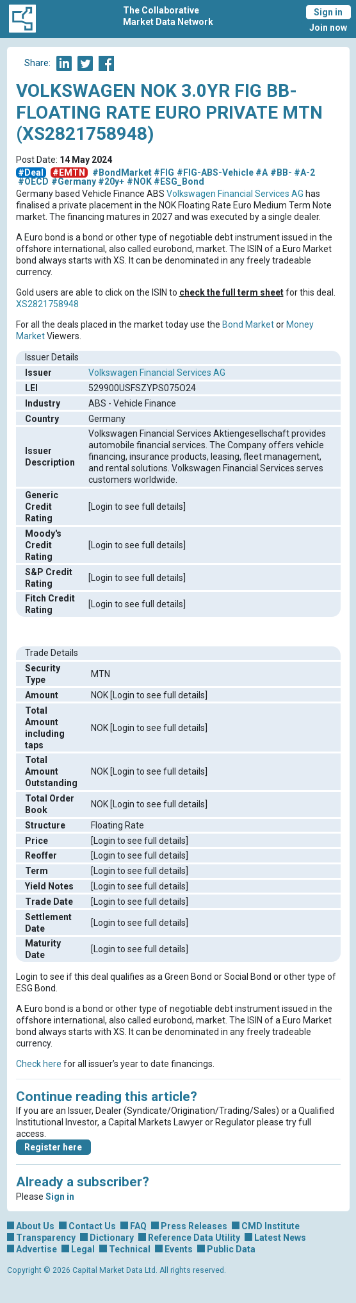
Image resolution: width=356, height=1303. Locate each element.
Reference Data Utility (194, 1237)
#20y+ (111, 181)
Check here (38, 1064)
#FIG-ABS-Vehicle (215, 172)
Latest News (280, 1237)
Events (179, 1249)
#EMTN (69, 172)
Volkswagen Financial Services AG (234, 194)
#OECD (33, 181)
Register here (53, 1147)
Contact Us (92, 1226)
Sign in (328, 12)
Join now (328, 27)
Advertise (36, 1249)
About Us (35, 1226)
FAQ (138, 1226)
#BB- (281, 172)
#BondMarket (122, 172)
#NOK (139, 181)
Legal (83, 1249)
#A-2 (304, 172)
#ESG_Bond (179, 181)
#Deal (31, 172)
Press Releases (194, 1226)
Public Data (231, 1249)
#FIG (164, 172)
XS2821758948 (47, 304)
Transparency (46, 1237)
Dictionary (112, 1237)
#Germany (73, 181)
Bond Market (248, 324)
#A (261, 172)
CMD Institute (270, 1226)
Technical (129, 1249)
